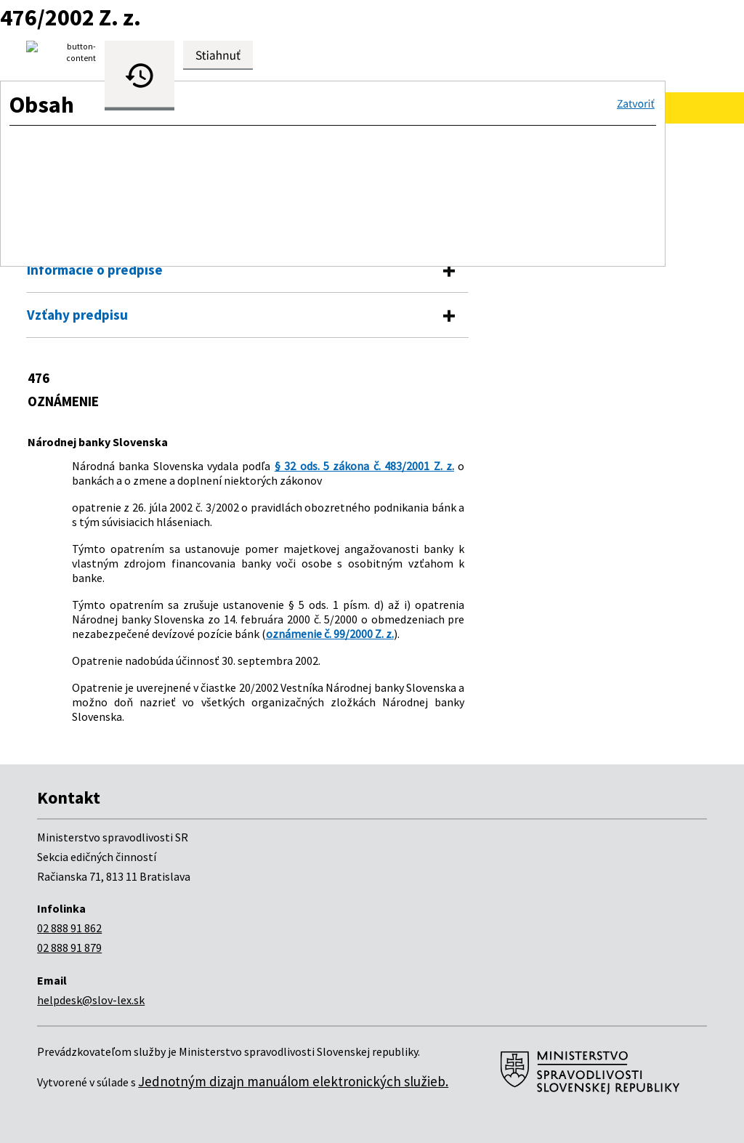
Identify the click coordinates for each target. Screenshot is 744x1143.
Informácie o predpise (95, 269)
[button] (636, 104)
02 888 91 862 (69, 928)
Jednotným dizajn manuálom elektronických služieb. (293, 1081)
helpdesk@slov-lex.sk (91, 1000)
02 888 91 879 (69, 947)
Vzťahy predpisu (77, 314)
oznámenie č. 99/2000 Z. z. (330, 633)
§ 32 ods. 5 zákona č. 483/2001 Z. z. (364, 466)
